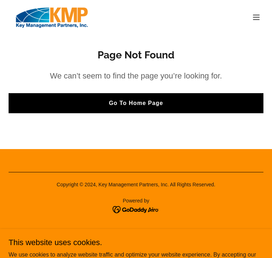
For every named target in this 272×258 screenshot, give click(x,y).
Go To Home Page (136, 103)
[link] (51, 17)
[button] (256, 17)
